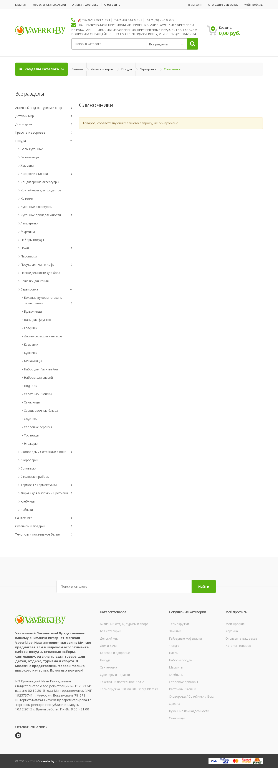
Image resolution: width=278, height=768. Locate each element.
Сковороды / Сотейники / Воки (46, 452)
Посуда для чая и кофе (46, 265)
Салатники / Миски (38, 394)
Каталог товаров (102, 69)
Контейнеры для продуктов (41, 190)
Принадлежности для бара (40, 273)
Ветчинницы (30, 157)
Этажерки (31, 443)
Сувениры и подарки (43, 526)
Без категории (110, 631)
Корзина (231, 631)
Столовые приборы (35, 476)
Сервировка (148, 69)
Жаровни (27, 165)
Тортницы (31, 435)
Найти (203, 586)
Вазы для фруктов (37, 320)
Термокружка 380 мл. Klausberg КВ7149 (129, 689)
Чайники (27, 510)
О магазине (112, 4)
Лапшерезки (29, 223)
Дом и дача (43, 124)
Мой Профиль (253, 4)
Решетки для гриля (35, 281)
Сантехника (43, 518)
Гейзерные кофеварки (185, 638)
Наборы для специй (38, 377)
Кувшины (30, 353)
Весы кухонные (32, 149)
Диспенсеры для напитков (43, 336)
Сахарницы (32, 402)
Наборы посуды (32, 240)
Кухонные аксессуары (37, 207)
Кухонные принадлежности (46, 215)
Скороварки (29, 460)
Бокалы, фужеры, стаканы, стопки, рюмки (47, 300)
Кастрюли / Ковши (46, 174)
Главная (20, 4)
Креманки (31, 344)
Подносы (30, 386)
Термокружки (179, 624)
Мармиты (28, 231)
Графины (30, 328)
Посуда (126, 69)
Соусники (31, 419)
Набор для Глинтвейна (41, 369)
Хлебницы (28, 501)
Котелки (27, 198)
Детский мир (43, 116)
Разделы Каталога (39, 69)
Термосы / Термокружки (46, 485)
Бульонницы (33, 311)
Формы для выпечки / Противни (46, 493)
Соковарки (28, 468)
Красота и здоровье (43, 133)
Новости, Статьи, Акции (49, 4)
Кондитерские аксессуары (40, 182)
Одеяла (174, 704)
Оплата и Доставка (85, 4)
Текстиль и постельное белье (43, 534)
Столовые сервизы (38, 427)
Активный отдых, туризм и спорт (43, 108)
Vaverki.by (46, 761)
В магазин (195, 4)
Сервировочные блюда (41, 410)
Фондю (174, 646)
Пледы (174, 653)
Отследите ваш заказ (223, 4)
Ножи (46, 248)
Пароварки (29, 256)
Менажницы (33, 361)
